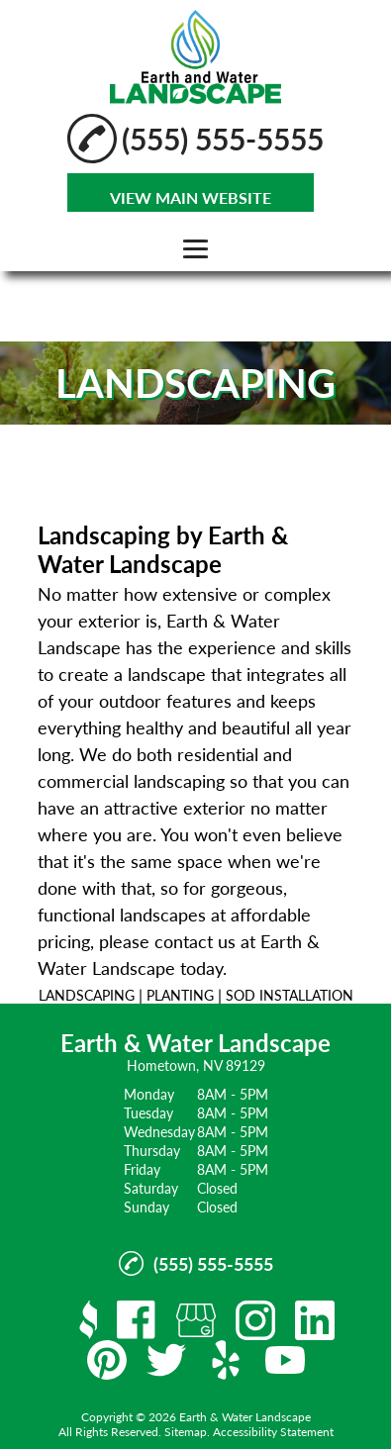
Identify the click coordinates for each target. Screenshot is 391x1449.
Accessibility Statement (273, 1431)
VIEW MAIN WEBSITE (190, 197)
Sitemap (185, 1431)
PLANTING (180, 995)
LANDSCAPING (87, 995)
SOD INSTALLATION (289, 995)
